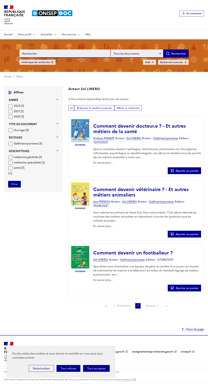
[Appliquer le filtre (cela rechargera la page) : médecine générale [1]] (28, 157)
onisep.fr (186, 351)
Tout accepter (96, 368)
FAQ (87, 34)
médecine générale (26, 157)
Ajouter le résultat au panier (96, 108)
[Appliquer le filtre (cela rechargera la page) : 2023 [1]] (19, 105)
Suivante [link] (150, 306)
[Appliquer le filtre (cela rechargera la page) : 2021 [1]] (19, 111)
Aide (147, 62)
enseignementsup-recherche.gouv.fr (152, 351)
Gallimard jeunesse (26, 143)
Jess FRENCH (101, 202)
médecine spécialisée (28, 162)
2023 (17, 106)
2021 (17, 111)
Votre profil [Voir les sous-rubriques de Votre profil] (24, 34)
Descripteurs (19, 151)
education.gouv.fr (114, 351)
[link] (106, 306)
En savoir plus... (103, 163)
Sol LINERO (133, 138)
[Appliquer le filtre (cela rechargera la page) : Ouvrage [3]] (21, 130)
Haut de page (194, 329)
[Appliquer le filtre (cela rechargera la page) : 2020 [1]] (19, 116)
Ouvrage (19, 130)
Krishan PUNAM (103, 138)
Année (13, 100)
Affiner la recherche (128, 108)
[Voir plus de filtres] (10, 173)
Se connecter (194, 13)
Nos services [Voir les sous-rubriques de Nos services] (69, 34)
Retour (19, 76)
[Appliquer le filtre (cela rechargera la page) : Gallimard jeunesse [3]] (28, 143)
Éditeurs (15, 137)
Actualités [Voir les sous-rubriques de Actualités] (46, 34)
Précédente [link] (123, 306)
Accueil (8, 34)
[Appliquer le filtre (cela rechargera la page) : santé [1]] (19, 167)
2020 (17, 116)
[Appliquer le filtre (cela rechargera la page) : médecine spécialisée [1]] (29, 162)
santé (17, 168)
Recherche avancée (171, 62)
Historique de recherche (35, 62)
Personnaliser (41, 368)
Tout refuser (68, 368)
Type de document (23, 124)
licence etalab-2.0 (124, 379)
